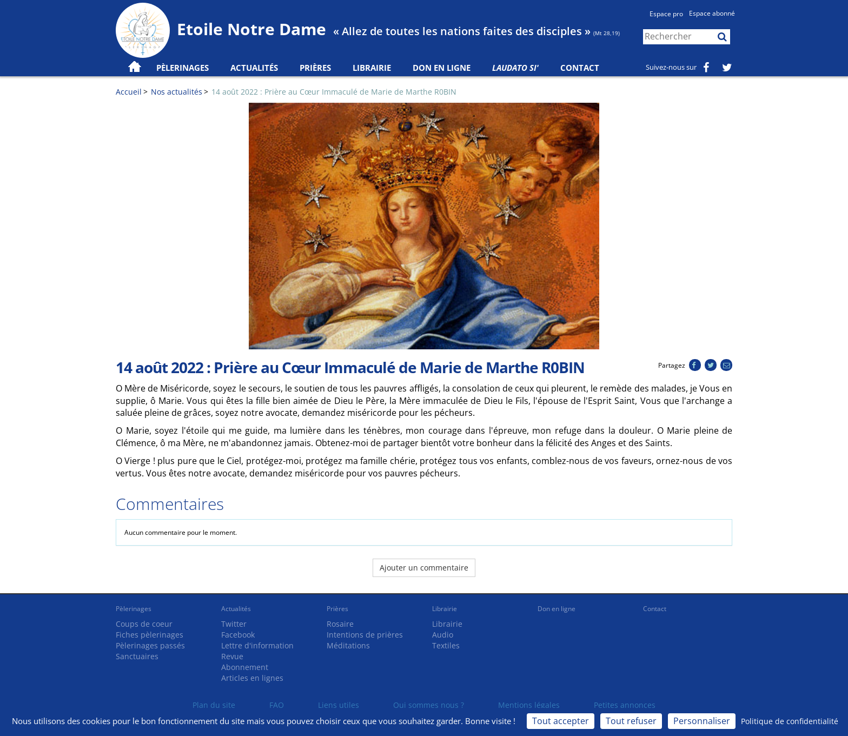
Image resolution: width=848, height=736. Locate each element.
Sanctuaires (137, 656)
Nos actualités (176, 92)
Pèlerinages (133, 608)
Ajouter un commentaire (424, 567)
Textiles (446, 645)
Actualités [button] (254, 67)
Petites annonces (624, 705)
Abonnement (244, 667)
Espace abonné (712, 13)
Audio (442, 634)
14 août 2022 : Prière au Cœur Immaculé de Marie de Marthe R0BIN (333, 92)
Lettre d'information (257, 645)
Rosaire (340, 624)
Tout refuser (631, 721)
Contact (579, 67)
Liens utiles (338, 705)
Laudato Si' (515, 67)
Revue (232, 656)
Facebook (238, 634)
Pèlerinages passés (150, 645)
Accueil (129, 92)
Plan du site (214, 705)
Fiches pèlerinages (149, 634)
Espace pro (666, 13)
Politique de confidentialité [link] (789, 721)
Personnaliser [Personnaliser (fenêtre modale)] (701, 721)
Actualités (236, 608)
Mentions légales (529, 705)
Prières (315, 67)
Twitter (234, 624)
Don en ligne (442, 67)
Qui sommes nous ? (428, 705)
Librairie (372, 67)
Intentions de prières (365, 634)
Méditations (348, 645)
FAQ (276, 705)
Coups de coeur (144, 624)
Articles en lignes (252, 678)
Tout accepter (560, 721)
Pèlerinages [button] (182, 67)
